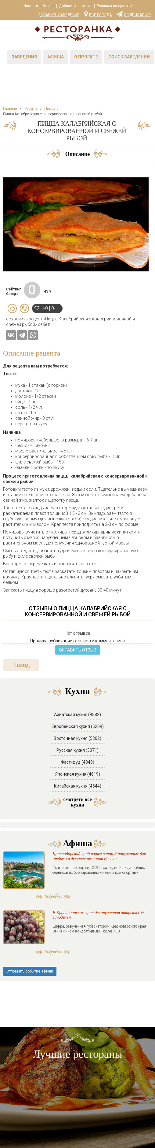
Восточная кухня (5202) (77, 738)
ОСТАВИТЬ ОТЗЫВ (77, 650)
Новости (30, 6)
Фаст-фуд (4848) (77, 762)
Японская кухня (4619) (77, 774)
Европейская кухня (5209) (78, 726)
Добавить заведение (58, 15)
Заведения (24, 56)
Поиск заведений (129, 56)
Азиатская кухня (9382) (77, 714)
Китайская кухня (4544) (77, 786)
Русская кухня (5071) (77, 750)
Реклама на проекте (114, 6)
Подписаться (134, 14)
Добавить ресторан (75, 6)
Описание (77, 154)
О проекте (86, 56)
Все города (98, 14)
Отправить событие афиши (29, 971)
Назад (21, 665)
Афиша (48, 6)
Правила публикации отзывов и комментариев (77, 640)
